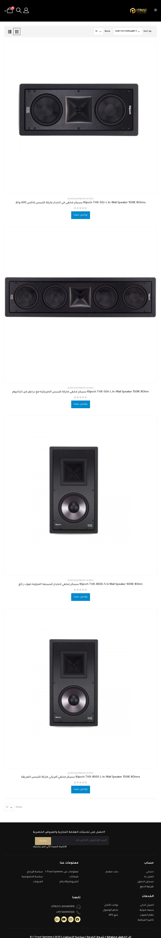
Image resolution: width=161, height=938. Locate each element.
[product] (80, 118)
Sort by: (147, 31)
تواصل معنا (81, 215)
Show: (107, 31)
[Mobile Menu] (156, 10)
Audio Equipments (77, 199)
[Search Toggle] (19, 11)
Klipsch (90, 199)
